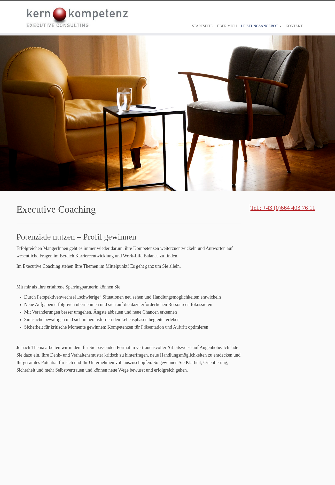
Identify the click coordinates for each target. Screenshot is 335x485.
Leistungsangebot (261, 26)
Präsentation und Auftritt (164, 327)
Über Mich (227, 26)
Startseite (202, 26)
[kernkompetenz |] (25, 17)
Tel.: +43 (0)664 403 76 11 (283, 207)
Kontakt (294, 26)
